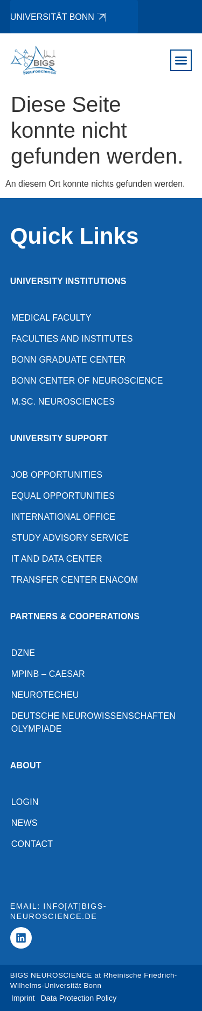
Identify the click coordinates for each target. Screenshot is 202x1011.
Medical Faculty (51, 317)
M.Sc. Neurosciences (63, 401)
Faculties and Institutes (72, 338)
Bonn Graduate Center (68, 359)
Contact (32, 844)
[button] (181, 60)
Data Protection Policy (79, 998)
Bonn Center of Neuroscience (87, 380)
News (24, 823)
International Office (63, 516)
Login (25, 802)
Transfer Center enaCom (74, 579)
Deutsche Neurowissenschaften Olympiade (93, 722)
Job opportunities (56, 474)
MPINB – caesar (48, 673)
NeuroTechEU (45, 694)
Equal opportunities (63, 495)
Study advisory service (70, 537)
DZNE (23, 652)
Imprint (23, 998)
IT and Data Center (56, 558)
